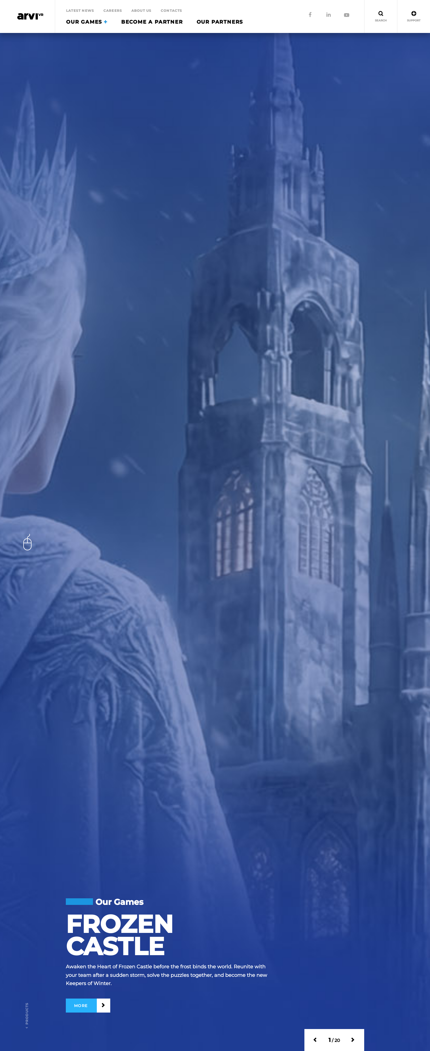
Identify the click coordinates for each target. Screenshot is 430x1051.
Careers (112, 11)
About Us (141, 11)
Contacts (171, 11)
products (27, 1014)
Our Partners (220, 22)
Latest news (80, 11)
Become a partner (152, 22)
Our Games (87, 22)
